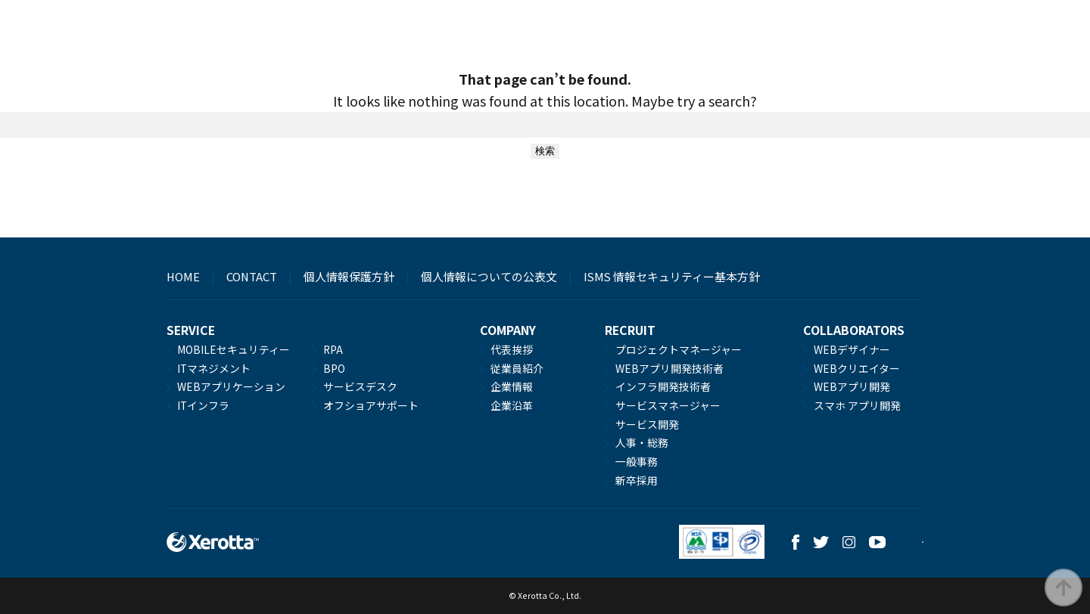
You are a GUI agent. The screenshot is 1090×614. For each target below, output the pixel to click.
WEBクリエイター (857, 368)
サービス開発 (647, 424)
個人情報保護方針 (349, 276)
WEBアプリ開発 (852, 386)
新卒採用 (636, 480)
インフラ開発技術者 (663, 386)
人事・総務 (641, 442)
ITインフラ (203, 405)
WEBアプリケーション (231, 386)
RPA (333, 349)
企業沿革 (511, 405)
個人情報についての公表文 (489, 276)
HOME (183, 276)
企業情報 (511, 386)
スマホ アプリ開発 (857, 405)
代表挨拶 (511, 349)
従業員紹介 (516, 368)
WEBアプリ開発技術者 (669, 368)
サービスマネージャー (668, 405)
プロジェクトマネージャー (678, 349)
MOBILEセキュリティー (233, 349)
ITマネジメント (214, 368)
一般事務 (636, 461)
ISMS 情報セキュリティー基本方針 (672, 276)
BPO (334, 368)
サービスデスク (360, 386)
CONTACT (251, 276)
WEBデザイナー (852, 349)
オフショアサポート (371, 405)
